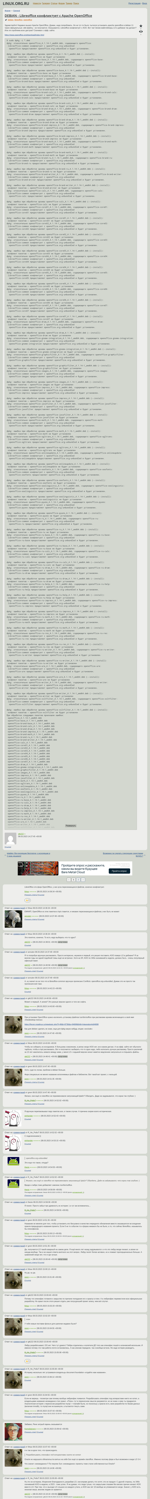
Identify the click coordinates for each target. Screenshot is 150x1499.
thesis (27, 1167)
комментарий (19, 908)
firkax (27, 892)
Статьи (54, 3)
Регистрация (135, 3)
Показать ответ (30, 971)
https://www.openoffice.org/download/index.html (24, 35)
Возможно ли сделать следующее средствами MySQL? (123, 854)
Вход (144, 3)
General (16, 11)
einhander (29, 1116)
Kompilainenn (30, 1429)
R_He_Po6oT (30, 1101)
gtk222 (21, 834)
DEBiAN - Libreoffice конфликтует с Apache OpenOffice (48, 15)
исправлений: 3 (78, 1497)
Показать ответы (31, 895)
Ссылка (8, 847)
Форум (61, 3)
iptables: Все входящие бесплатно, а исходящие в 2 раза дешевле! (28, 854)
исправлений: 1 (78, 968)
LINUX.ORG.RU (16, 3)
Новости (37, 3)
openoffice (27, 20)
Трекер (69, 3)
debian (10, 20)
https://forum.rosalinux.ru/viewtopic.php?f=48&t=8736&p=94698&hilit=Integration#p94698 (61, 1024)
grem (27, 1033)
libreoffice (18, 20)
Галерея (46, 3)
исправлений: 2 (77, 1413)
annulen (28, 916)
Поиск (76, 3)
